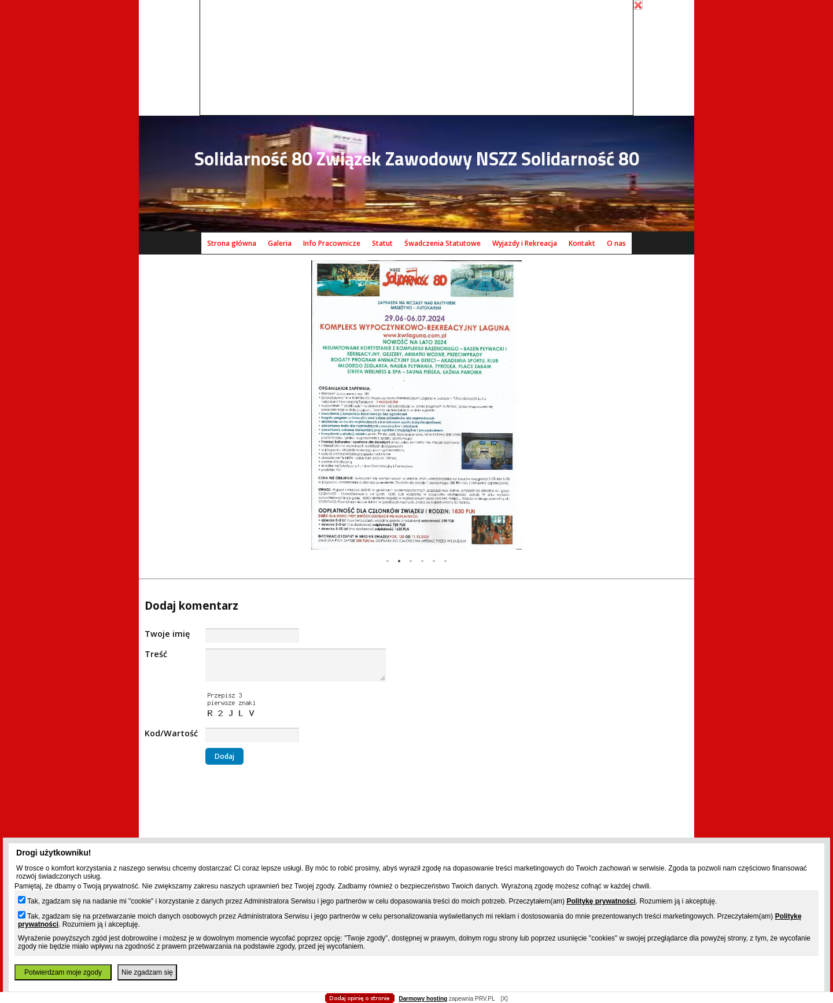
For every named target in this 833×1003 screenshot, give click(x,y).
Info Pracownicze (331, 243)
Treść (156, 653)
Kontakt (582, 243)
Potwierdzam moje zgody (63, 972)
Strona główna (231, 243)
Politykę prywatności (600, 901)
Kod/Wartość (171, 733)
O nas (616, 243)
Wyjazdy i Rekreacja (524, 243)
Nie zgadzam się (147, 972)
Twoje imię (167, 633)
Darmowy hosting (423, 998)
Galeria (280, 243)
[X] (503, 998)
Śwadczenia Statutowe (442, 243)
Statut (382, 243)
